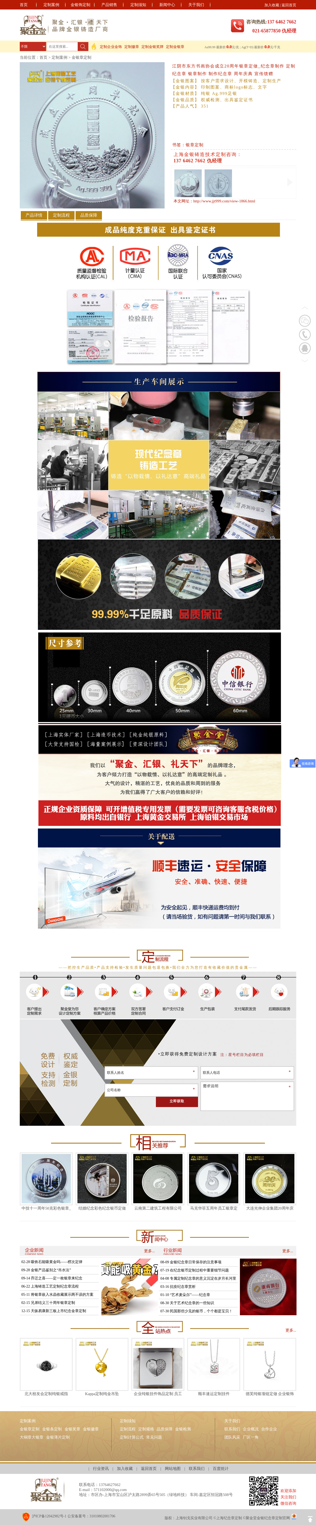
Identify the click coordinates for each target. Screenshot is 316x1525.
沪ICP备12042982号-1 (49, 1516)
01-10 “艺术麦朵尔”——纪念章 (185, 1295)
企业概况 (251, 1429)
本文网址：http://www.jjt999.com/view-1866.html (214, 201)
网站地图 (173, 1468)
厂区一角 (251, 1437)
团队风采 (232, 1437)
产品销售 (109, 5)
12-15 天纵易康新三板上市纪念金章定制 (53, 1311)
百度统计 (221, 1468)
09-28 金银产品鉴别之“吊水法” (46, 1270)
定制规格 (146, 1429)
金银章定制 (81, 57)
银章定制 (195, 145)
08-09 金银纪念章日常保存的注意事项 (190, 1262)
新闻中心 (167, 5)
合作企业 (269, 1429)
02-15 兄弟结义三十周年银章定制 (48, 1303)
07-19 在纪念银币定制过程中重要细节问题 (194, 1270)
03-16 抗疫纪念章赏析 (178, 1287)
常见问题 (154, 1437)
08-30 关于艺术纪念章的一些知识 (187, 1303)
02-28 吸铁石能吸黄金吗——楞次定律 (51, 1262)
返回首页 (289, 5)
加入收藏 (271, 5)
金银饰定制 (80, 5)
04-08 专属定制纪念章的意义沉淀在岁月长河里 (198, 1278)
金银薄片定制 (58, 1437)
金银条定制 (52, 1429)
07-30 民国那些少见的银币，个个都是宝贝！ (196, 1311)
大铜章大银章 (31, 1437)
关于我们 (196, 5)
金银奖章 (72, 1429)
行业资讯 (101, 1468)
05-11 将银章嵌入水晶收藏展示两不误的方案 (57, 1295)
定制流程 (128, 1429)
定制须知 (138, 5)
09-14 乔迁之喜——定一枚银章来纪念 (51, 1278)
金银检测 (183, 1429)
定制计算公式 (132, 1437)
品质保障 (164, 1429)
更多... (149, 1251)
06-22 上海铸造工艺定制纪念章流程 (50, 1286)
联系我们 (232, 1429)
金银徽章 (91, 1429)
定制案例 (51, 5)
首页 (24, 5)
